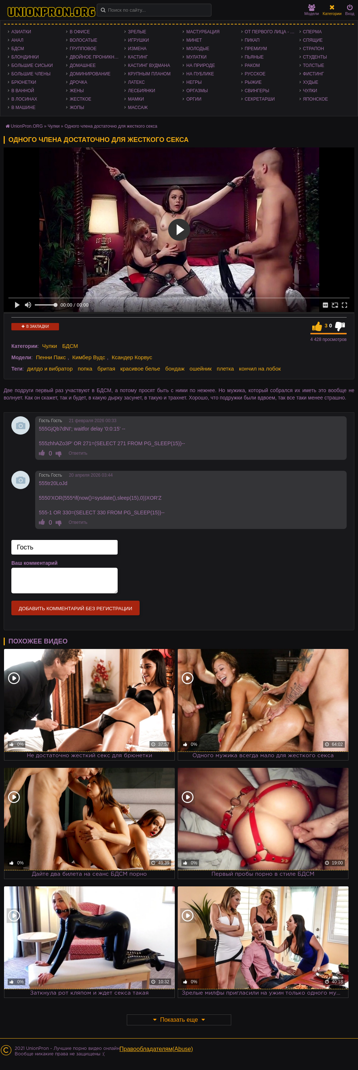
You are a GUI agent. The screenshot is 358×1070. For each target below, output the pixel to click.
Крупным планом (149, 73)
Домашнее (83, 65)
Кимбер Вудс (88, 357)
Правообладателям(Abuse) (156, 1049)
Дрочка (78, 82)
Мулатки (196, 57)
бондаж (174, 368)
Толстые (313, 65)
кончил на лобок (260, 368)
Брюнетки (23, 82)
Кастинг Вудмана (149, 65)
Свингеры (257, 90)
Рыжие (253, 82)
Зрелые (137, 31)
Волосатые (83, 40)
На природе (200, 65)
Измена (137, 48)
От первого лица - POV (272, 31)
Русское (255, 73)
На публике (200, 73)
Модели (312, 10)
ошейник (200, 368)
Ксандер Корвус (132, 357)
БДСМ (17, 48)
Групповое (83, 48)
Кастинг (138, 57)
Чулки (310, 90)
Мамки (136, 99)
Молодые (197, 48)
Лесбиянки (141, 90)
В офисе (80, 31)
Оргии (193, 99)
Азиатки (21, 31)
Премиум (256, 48)
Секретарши (260, 99)
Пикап (252, 40)
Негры (194, 82)
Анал (17, 40)
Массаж (138, 107)
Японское (315, 99)
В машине (23, 107)
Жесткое (80, 99)
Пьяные (254, 57)
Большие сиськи (32, 65)
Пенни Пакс (51, 357)
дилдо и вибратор (50, 368)
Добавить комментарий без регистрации (75, 608)
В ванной (22, 90)
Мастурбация (202, 31)
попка (85, 368)
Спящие (313, 40)
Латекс (136, 82)
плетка (225, 368)
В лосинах (24, 99)
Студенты (315, 57)
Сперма (312, 31)
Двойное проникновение (97, 57)
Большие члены (31, 73)
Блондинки (25, 57)
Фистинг (313, 73)
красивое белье (140, 368)
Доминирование (90, 73)
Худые (310, 82)
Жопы (77, 107)
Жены (77, 90)
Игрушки (138, 40)
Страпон (313, 48)
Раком (252, 65)
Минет (194, 40)
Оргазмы (197, 90)
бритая (106, 368)
